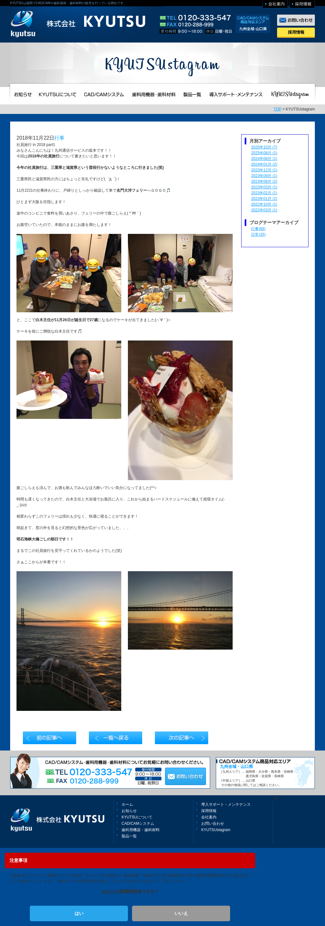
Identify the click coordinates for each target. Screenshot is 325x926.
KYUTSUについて (137, 817)
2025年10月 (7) (264, 147)
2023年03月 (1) (264, 187)
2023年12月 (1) (264, 170)
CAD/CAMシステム (138, 823)
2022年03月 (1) (264, 210)
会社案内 (208, 817)
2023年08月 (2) (264, 181)
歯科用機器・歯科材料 (141, 830)
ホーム (127, 804)
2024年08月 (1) (264, 158)
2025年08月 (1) (264, 153)
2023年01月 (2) (264, 198)
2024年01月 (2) (264, 164)
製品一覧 (129, 836)
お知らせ (129, 811)
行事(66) (258, 229)
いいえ (181, 913)
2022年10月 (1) (264, 204)
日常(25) (258, 234)
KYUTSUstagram (215, 830)
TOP (277, 109)
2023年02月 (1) (264, 193)
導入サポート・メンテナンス (226, 804)
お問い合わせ (212, 823)
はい (79, 913)
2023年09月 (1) (264, 176)
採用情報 (296, 32)
